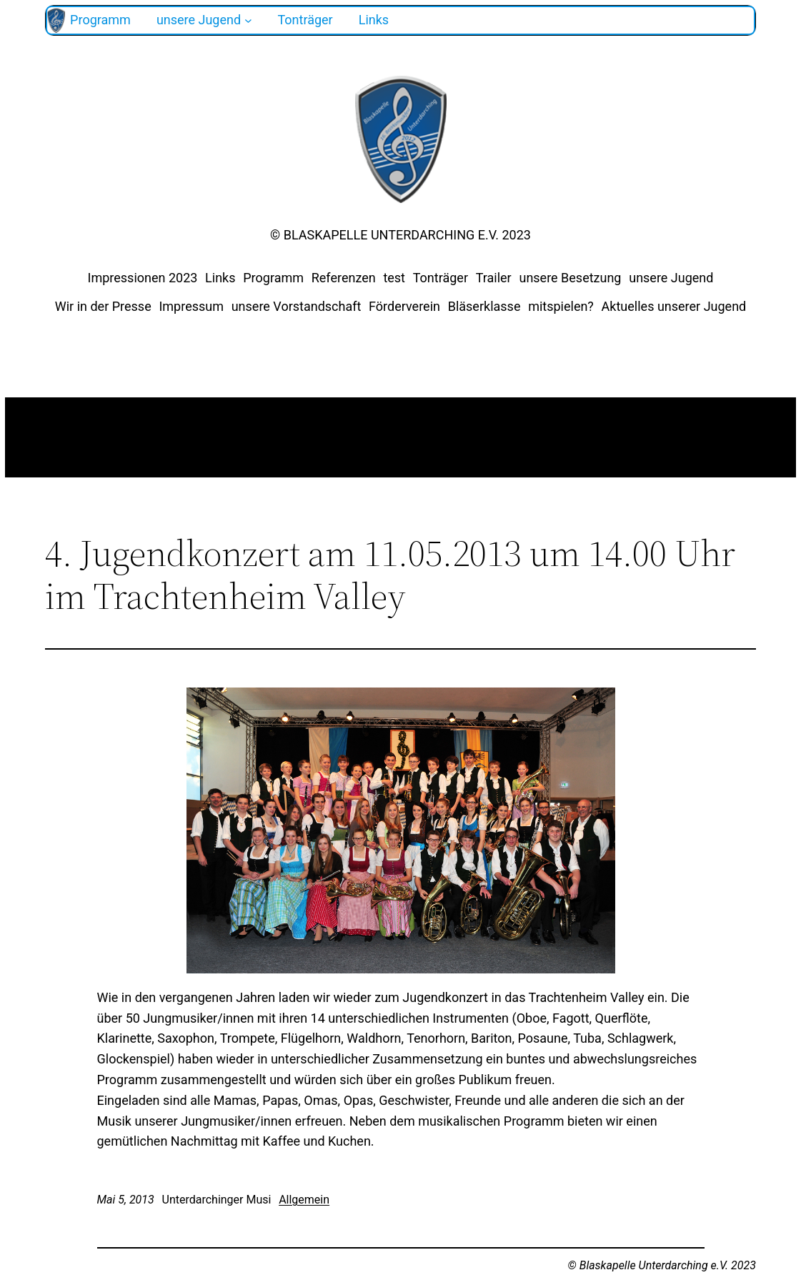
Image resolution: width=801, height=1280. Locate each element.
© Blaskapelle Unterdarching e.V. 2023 (400, 234)
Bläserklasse (484, 306)
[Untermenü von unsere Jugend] (248, 20)
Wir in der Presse (103, 306)
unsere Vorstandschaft (297, 306)
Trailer (494, 277)
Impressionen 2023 (143, 277)
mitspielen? (561, 306)
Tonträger (440, 277)
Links (220, 277)
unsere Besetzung (570, 277)
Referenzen (344, 277)
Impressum (191, 306)
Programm (273, 277)
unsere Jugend (671, 277)
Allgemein (304, 1199)
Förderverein (404, 306)
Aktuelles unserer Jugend (674, 306)
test (394, 277)
